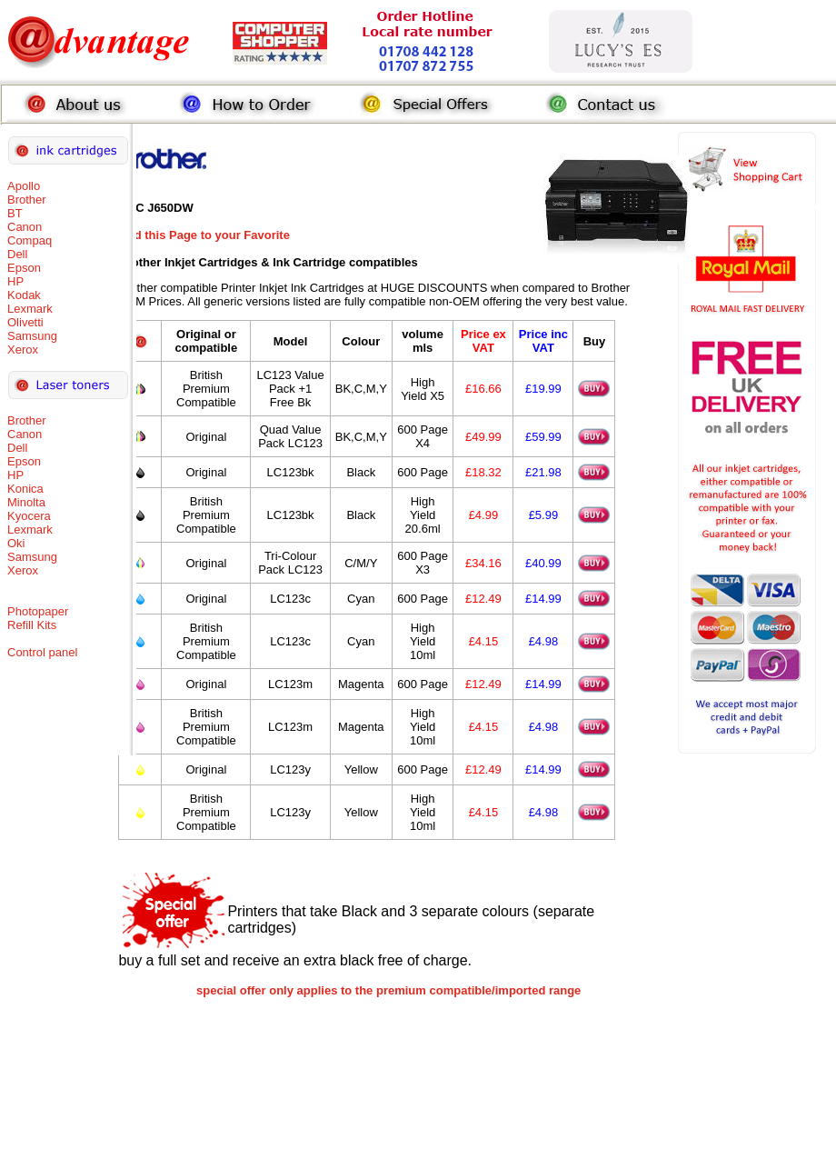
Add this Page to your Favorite (204, 235)
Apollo (23, 186)
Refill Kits (31, 625)
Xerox (22, 349)
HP (15, 281)
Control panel (42, 652)
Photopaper (37, 611)
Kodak (24, 295)
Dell (17, 254)
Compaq (29, 240)
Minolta (26, 502)
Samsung (32, 336)
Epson (24, 268)
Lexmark (30, 308)
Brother (26, 199)
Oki (16, 543)
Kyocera (29, 516)
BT (15, 213)
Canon (24, 227)
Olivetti (25, 322)
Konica (25, 488)
